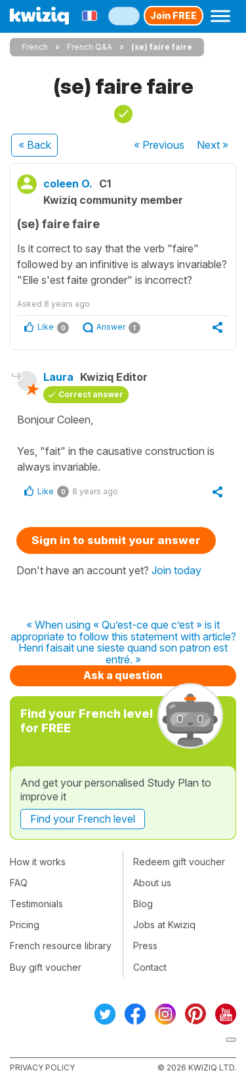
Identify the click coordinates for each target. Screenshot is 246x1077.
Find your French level (82, 818)
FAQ (19, 882)
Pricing (24, 924)
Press (145, 945)
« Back (34, 144)
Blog (143, 903)
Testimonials (36, 903)
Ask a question (123, 675)
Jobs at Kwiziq (164, 924)
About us (152, 882)
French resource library (61, 945)
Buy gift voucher (45, 967)
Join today (176, 570)
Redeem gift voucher (179, 861)
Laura (58, 376)
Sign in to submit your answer (116, 540)
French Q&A (89, 47)
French (35, 47)
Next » (212, 144)
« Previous (159, 144)
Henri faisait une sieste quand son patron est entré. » (123, 653)
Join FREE (173, 15)
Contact (150, 967)
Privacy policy (42, 1067)
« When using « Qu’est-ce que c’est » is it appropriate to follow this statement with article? (123, 630)
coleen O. (67, 183)
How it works (38, 861)
